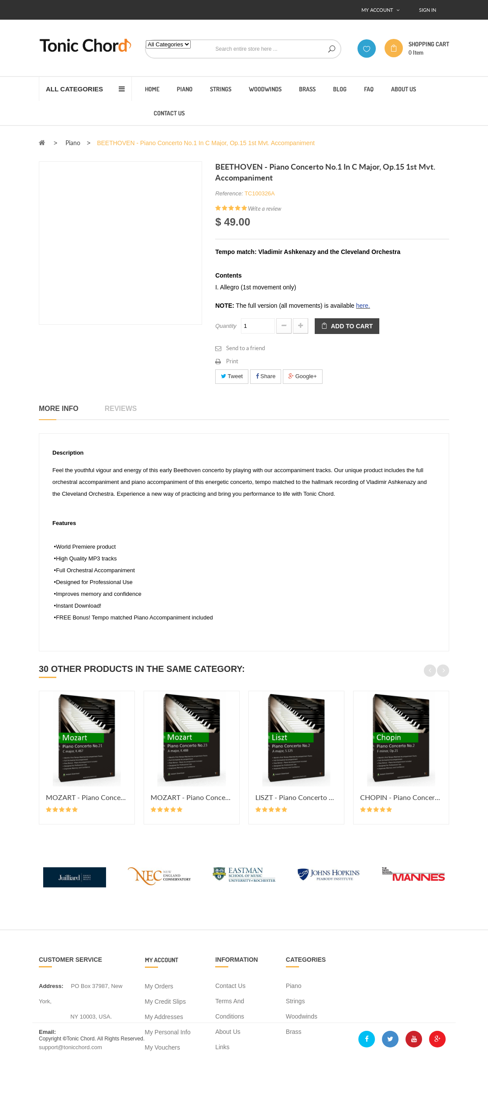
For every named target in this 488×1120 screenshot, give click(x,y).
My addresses (164, 1016)
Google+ (303, 376)
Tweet (232, 376)
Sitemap (226, 1062)
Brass (294, 1031)
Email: (47, 1032)
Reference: (229, 193)
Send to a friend (245, 347)
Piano (294, 985)
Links (222, 1046)
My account (161, 959)
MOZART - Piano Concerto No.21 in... (87, 797)
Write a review (264, 208)
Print (232, 361)
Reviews (121, 408)
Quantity (225, 326)
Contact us (230, 985)
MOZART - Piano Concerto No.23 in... (192, 797)
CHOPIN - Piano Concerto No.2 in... (401, 797)
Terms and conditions (229, 1009)
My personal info (168, 1032)
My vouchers (162, 1047)
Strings (295, 1001)
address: (51, 986)
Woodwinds (301, 1016)
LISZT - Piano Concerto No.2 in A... (296, 797)
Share (265, 376)
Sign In (427, 10)
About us (228, 1031)
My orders (159, 986)
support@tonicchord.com (70, 1047)
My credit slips (165, 1001)
